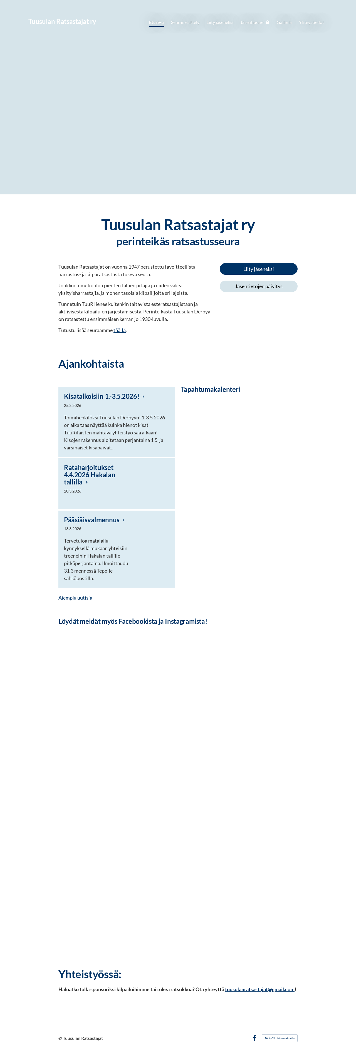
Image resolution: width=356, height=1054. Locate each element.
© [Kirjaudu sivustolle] (60, 1038)
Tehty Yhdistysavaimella (280, 1038)
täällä (119, 330)
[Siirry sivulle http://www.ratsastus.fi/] (258, 315)
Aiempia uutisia (75, 598)
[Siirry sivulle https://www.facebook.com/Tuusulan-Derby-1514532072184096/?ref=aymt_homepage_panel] (178, 858)
